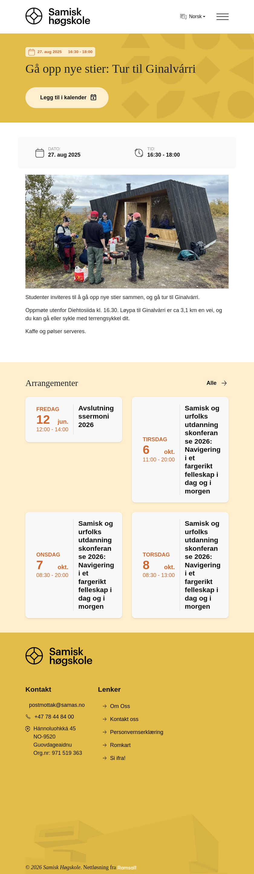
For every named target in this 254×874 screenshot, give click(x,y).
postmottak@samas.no (57, 705)
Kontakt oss (124, 719)
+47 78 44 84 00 (54, 717)
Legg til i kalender (63, 97)
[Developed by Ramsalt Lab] (127, 867)
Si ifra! (117, 758)
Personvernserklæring (136, 732)
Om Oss (120, 706)
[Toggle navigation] (223, 17)
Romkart (120, 745)
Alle (212, 383)
